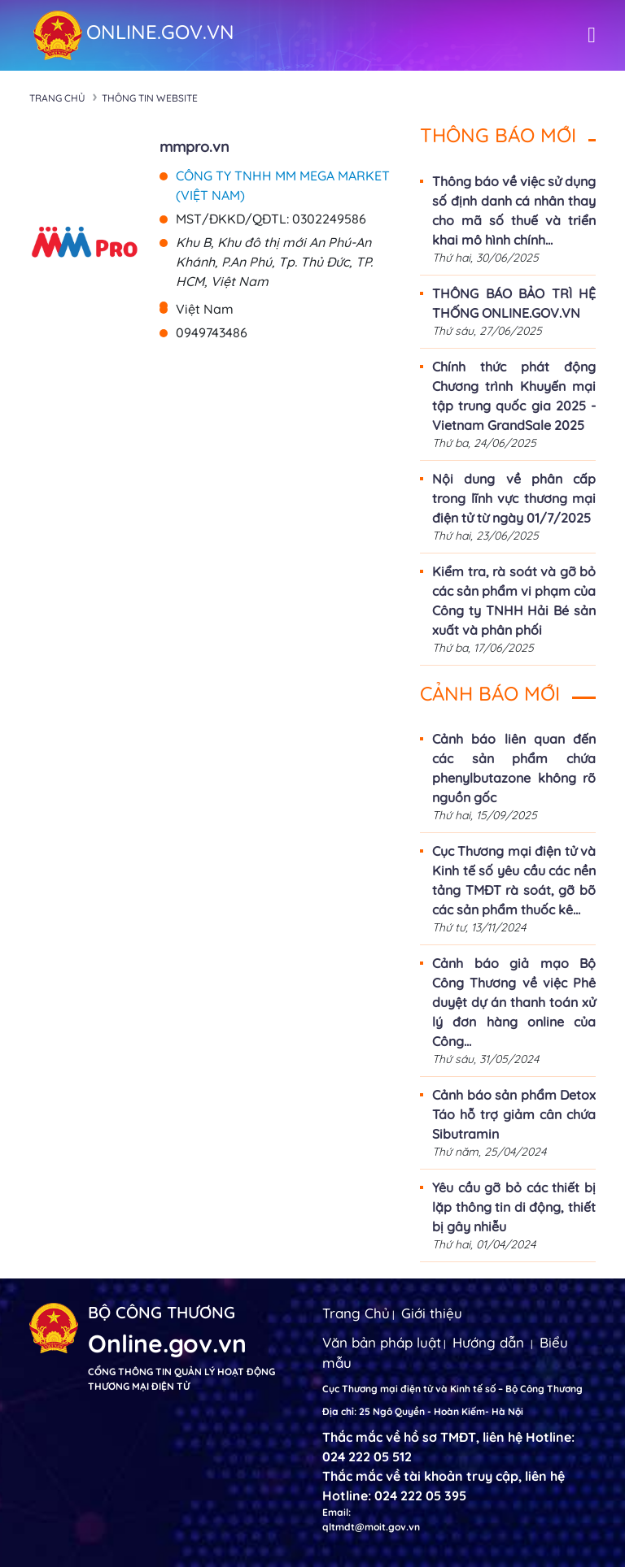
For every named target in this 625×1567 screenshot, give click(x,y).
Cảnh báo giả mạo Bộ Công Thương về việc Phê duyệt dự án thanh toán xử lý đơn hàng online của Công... (514, 1002)
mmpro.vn (194, 146)
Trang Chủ (356, 1313)
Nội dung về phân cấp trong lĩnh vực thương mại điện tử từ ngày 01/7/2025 (514, 498)
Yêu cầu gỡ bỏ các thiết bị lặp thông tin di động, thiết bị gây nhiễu (514, 1207)
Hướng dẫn (488, 1342)
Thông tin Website (150, 98)
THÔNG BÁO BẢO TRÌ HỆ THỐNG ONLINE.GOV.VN (514, 303)
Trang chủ (57, 98)
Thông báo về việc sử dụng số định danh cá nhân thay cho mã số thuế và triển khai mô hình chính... (514, 210)
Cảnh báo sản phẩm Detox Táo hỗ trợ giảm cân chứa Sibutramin (514, 1114)
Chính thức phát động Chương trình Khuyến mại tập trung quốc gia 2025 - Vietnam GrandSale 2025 (514, 395)
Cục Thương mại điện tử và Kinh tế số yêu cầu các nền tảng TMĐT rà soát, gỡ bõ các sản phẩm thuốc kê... (514, 880)
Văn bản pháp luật (381, 1342)
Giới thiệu (431, 1313)
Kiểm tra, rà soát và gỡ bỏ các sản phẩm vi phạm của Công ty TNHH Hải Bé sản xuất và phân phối (514, 600)
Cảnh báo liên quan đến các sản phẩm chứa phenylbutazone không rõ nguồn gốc (514, 768)
